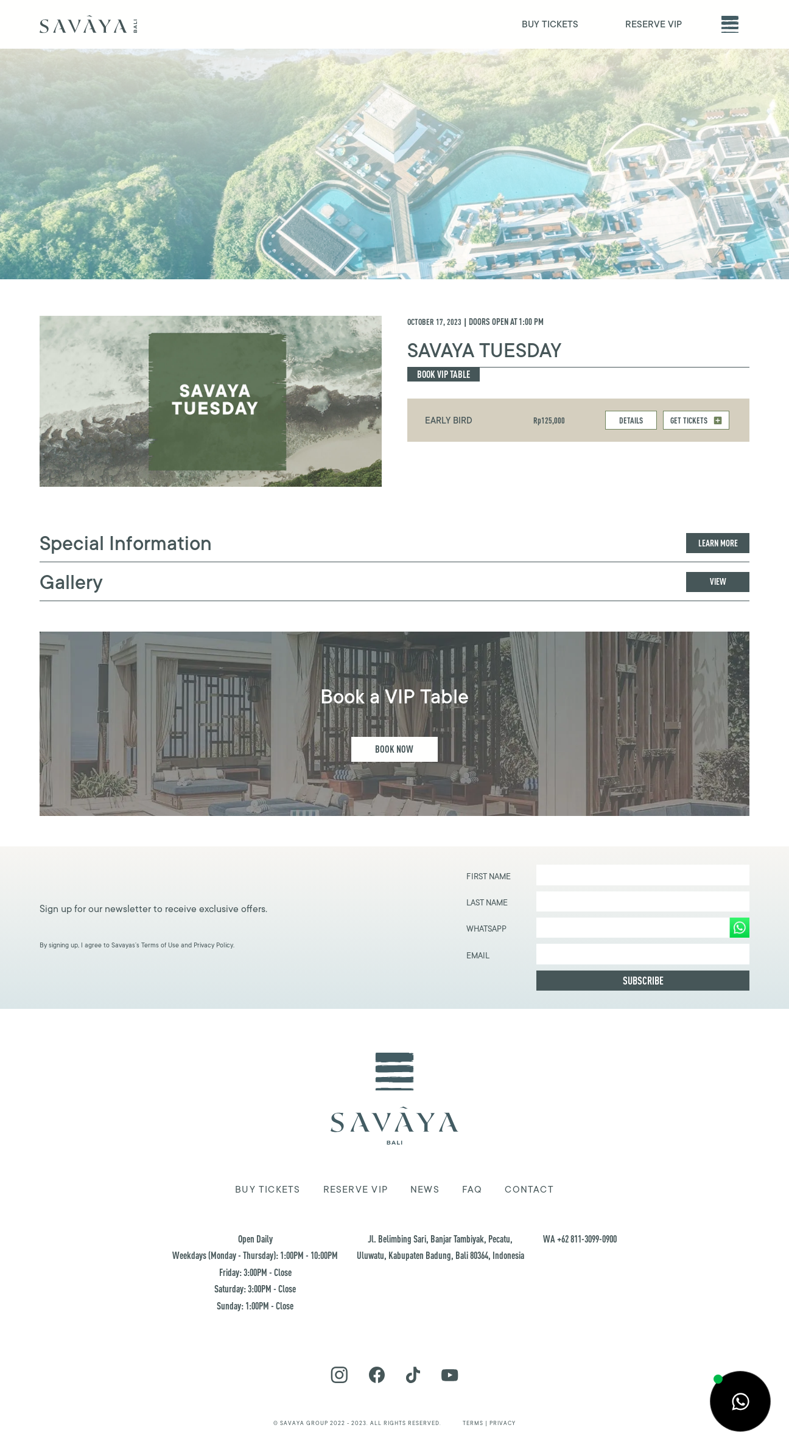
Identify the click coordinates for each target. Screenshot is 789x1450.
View (718, 581)
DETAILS (631, 420)
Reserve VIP (355, 1189)
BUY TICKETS (550, 24)
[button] (729, 24)
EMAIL (477, 955)
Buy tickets (267, 1189)
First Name (488, 876)
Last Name (487, 902)
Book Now (394, 749)
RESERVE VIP (653, 24)
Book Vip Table (443, 374)
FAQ (472, 1189)
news (425, 1189)
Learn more (718, 543)
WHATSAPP (486, 928)
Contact (529, 1189)
